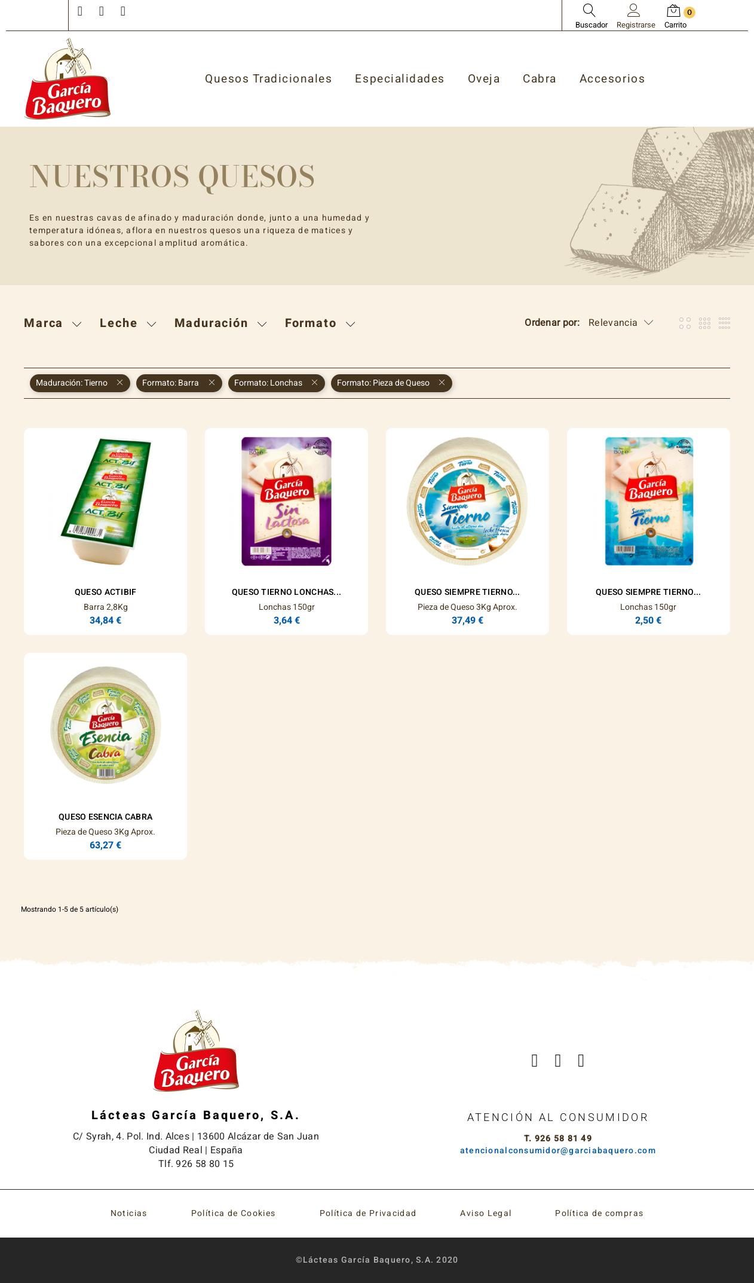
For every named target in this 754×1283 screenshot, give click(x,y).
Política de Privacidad (368, 1213)
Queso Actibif (106, 592)
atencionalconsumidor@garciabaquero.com (558, 1150)
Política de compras (599, 1213)
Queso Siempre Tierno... (467, 592)
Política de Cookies (233, 1213)
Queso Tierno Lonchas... (286, 592)
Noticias (129, 1213)
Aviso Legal (485, 1213)
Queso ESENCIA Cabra (105, 817)
